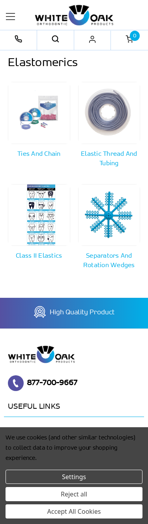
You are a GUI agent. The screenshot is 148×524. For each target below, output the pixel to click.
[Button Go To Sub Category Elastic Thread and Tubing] (109, 125)
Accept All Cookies (74, 511)
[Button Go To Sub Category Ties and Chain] (39, 120)
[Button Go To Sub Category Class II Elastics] (39, 222)
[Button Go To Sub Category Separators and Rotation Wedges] (109, 227)
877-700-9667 (42, 383)
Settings (74, 476)
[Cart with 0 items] (129, 40)
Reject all (74, 494)
